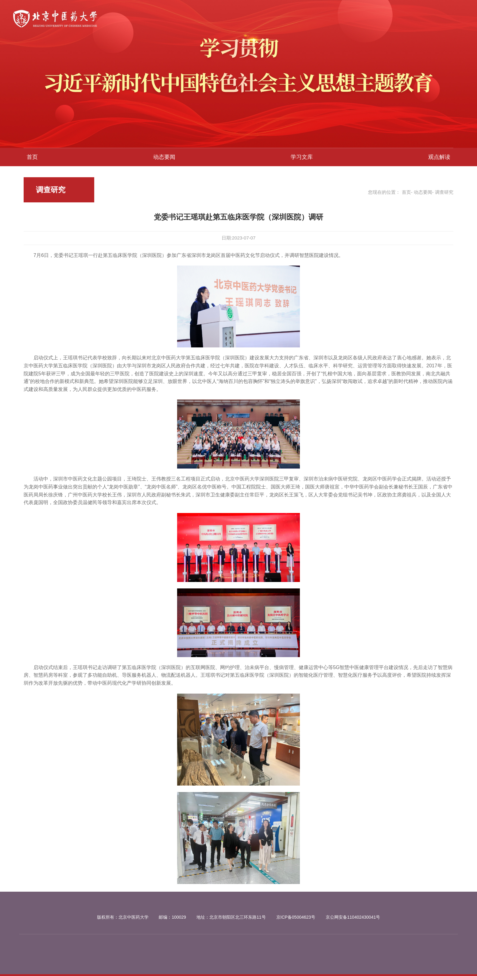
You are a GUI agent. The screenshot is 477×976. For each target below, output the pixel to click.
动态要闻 (164, 157)
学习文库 (302, 157)
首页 (32, 157)
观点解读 (439, 157)
